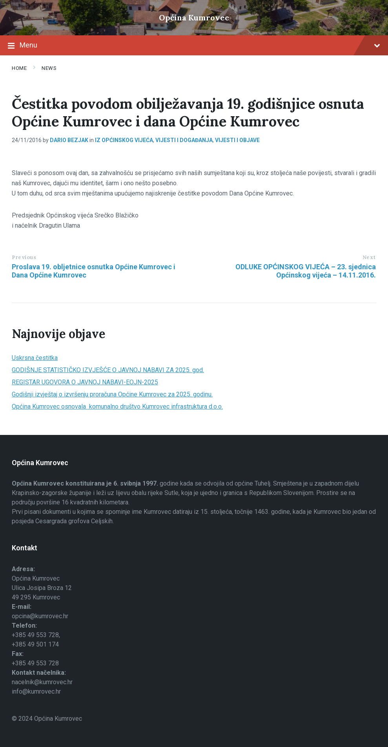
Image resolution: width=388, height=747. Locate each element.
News (49, 68)
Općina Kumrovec (194, 17)
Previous (24, 257)
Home (19, 68)
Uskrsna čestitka (35, 358)
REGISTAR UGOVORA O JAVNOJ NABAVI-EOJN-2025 (85, 382)
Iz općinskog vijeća (124, 140)
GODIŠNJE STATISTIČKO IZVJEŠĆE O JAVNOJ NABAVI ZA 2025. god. (108, 370)
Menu (194, 46)
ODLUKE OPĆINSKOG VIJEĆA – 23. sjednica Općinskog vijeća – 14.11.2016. (305, 271)
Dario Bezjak (69, 140)
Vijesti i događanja (184, 140)
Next (369, 257)
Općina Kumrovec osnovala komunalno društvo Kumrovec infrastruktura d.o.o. (117, 406)
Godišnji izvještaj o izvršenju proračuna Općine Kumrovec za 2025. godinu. (112, 394)
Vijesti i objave (237, 140)
